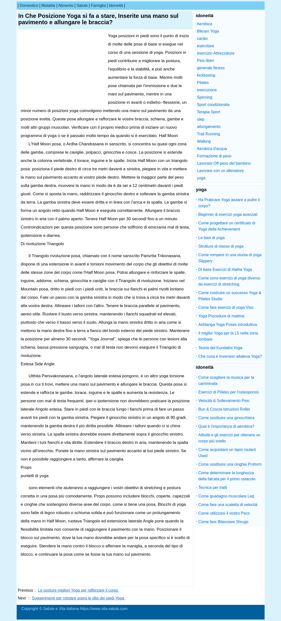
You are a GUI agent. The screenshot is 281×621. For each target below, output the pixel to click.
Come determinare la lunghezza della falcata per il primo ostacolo (227, 476)
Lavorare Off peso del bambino (224, 163)
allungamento (208, 127)
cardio (202, 38)
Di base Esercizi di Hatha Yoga (225, 269)
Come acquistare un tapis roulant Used (227, 453)
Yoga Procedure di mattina (221, 316)
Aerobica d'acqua (212, 149)
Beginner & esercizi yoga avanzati (227, 214)
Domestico (29, 5)
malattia (48, 5)
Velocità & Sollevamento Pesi (223, 401)
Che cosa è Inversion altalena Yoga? (230, 356)
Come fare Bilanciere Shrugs (223, 522)
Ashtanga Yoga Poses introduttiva (227, 324)
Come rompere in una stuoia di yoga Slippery (230, 258)
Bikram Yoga (208, 31)
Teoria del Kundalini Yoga (220, 348)
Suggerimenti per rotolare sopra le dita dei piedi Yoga (78, 598)
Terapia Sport (208, 112)
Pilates (203, 82)
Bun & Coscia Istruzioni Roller (224, 409)
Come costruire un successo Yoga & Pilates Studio (229, 296)
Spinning (204, 97)
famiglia (98, 5)
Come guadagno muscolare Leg (226, 496)
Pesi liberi (205, 60)
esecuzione (207, 90)
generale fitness (211, 68)
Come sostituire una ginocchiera (226, 418)
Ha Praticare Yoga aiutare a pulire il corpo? (229, 203)
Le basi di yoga (211, 238)
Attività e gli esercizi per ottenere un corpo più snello (229, 438)
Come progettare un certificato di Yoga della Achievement (226, 226)
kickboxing (206, 75)
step (200, 119)
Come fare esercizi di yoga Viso (226, 307)
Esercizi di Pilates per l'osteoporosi (228, 392)
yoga (201, 178)
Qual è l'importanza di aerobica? (226, 426)
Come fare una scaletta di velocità (227, 505)
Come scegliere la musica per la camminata (226, 380)
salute (82, 5)
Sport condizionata (213, 105)
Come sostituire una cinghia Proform (230, 464)
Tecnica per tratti (212, 487)
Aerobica (204, 24)
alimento (65, 5)
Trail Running (208, 134)
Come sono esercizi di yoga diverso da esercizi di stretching (229, 281)
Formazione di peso (214, 156)
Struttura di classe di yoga (221, 246)
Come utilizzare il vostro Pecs (224, 513)
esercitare (205, 46)
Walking (204, 141)
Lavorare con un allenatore (220, 171)
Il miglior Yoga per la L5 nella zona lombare (228, 336)
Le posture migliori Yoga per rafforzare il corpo (78, 590)
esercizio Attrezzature (215, 53)
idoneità (116, 5)
